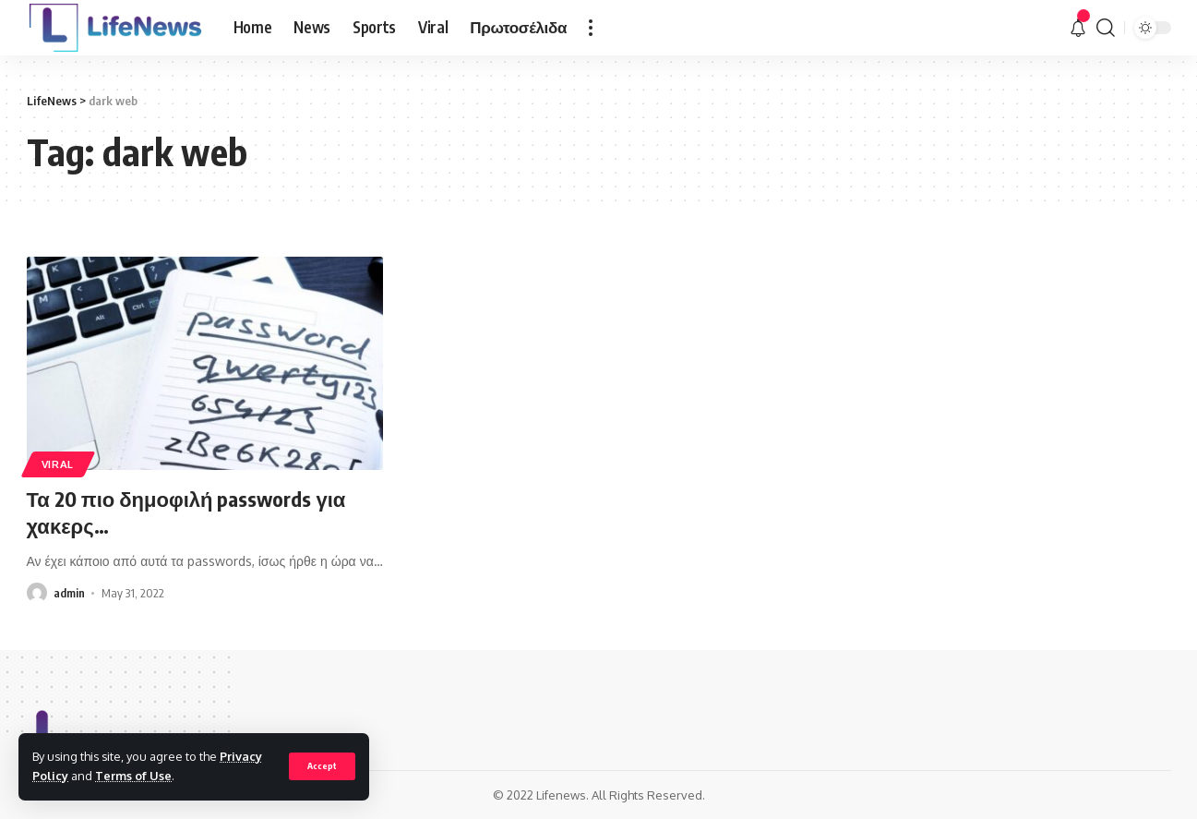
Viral (58, 464)
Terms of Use (133, 775)
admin (69, 592)
